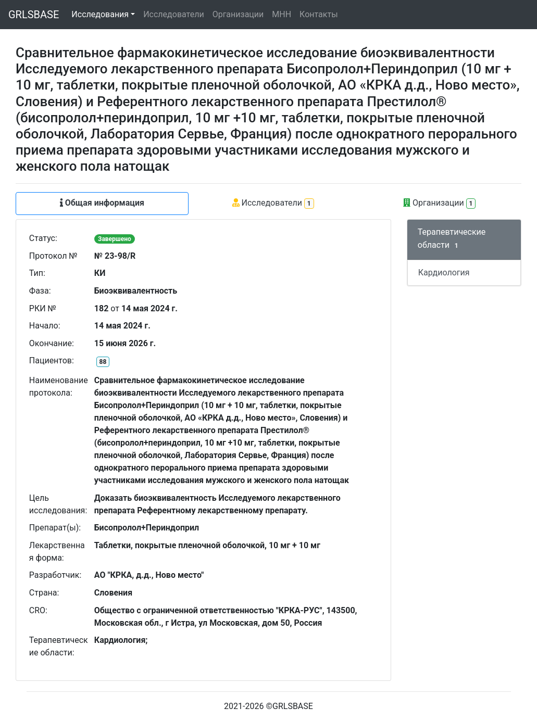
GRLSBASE (33, 14)
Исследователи (173, 14)
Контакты (318, 14)
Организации (238, 14)
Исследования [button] (100, 14)
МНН (281, 14)
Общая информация (102, 203)
